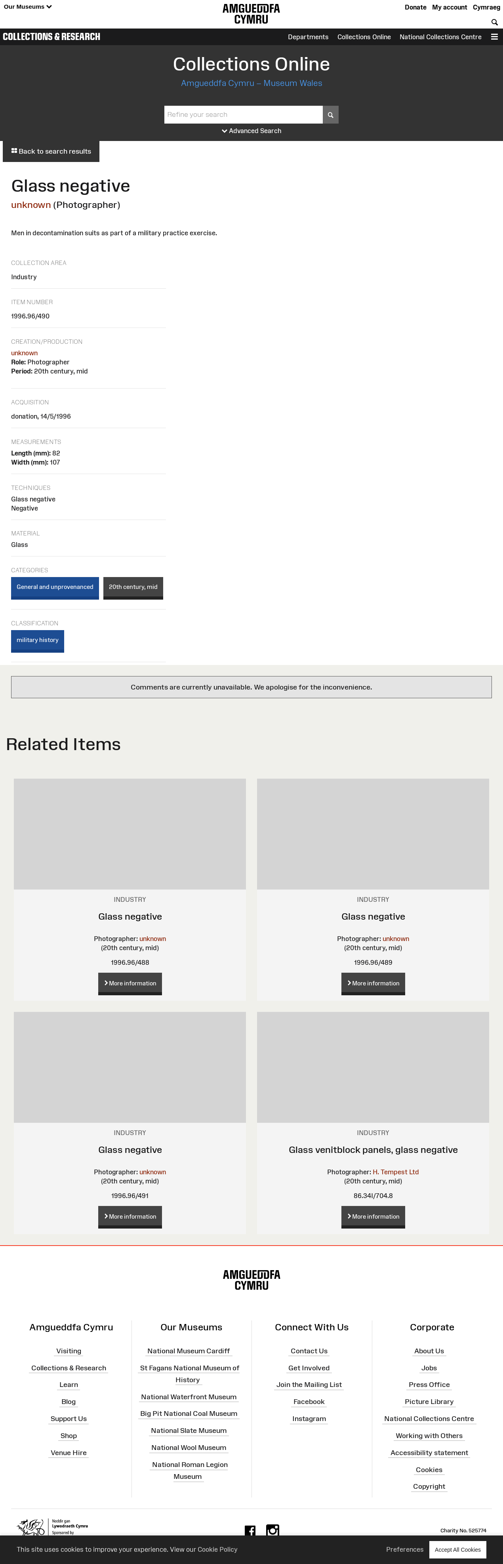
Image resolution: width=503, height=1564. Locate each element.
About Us (429, 1351)
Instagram (309, 1419)
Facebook (309, 1402)
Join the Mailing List (309, 1385)
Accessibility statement (429, 1452)
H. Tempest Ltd (396, 1171)
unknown (31, 204)
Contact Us (309, 1351)
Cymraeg (486, 7)
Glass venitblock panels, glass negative (373, 1149)
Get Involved (309, 1368)
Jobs (429, 1368)
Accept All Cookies (458, 1549)
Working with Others (429, 1436)
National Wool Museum (188, 1448)
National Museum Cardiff (188, 1351)
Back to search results (51, 151)
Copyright (429, 1486)
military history (38, 639)
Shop (69, 1436)
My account (449, 7)
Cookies (429, 1469)
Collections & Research (51, 36)
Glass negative (130, 916)
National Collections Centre (441, 36)
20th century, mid (133, 586)
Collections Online (364, 36)
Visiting (68, 1351)
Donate (416, 7)
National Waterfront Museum (188, 1396)
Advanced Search (252, 131)
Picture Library (429, 1402)
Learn (68, 1385)
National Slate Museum (189, 1430)
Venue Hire (69, 1452)
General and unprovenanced (55, 586)
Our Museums (28, 7)
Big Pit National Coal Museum (188, 1413)
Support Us (69, 1419)
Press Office (429, 1385)
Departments (308, 36)
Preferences (405, 1549)
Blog (68, 1402)
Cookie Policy (218, 1549)
